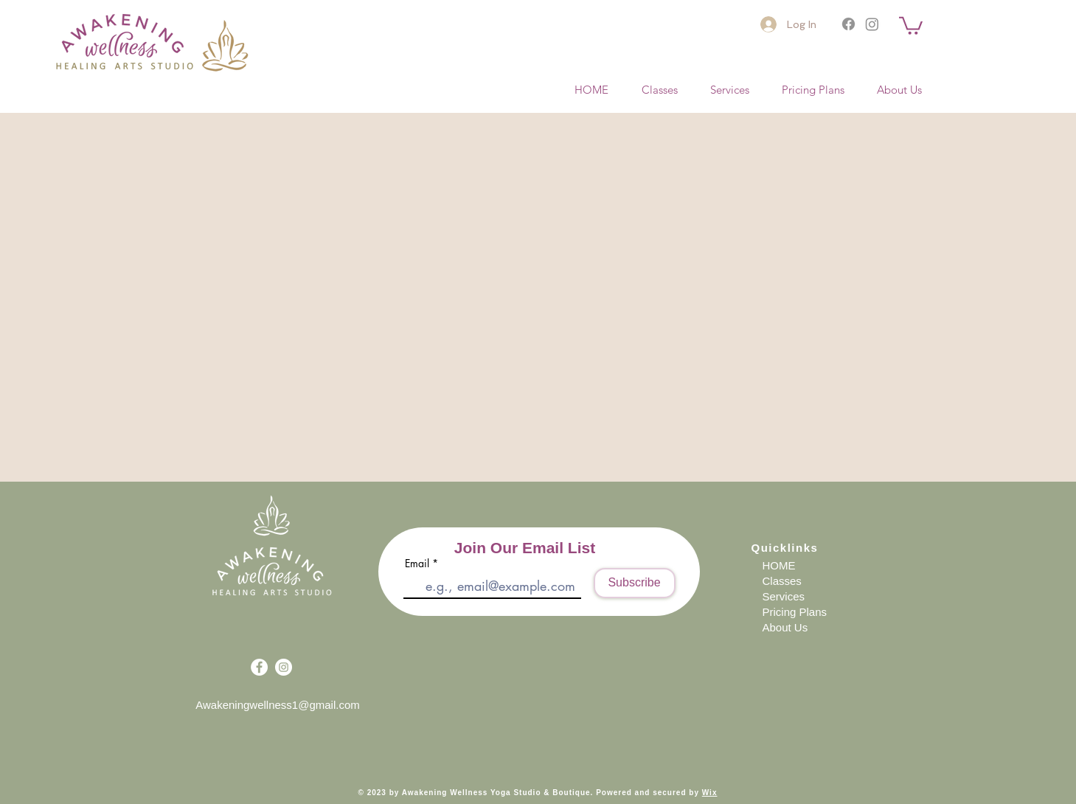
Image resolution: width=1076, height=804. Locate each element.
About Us (785, 627)
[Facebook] (848, 23)
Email (417, 563)
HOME (779, 565)
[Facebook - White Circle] (259, 667)
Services (784, 596)
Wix (710, 793)
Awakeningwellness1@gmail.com (277, 705)
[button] (911, 25)
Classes (782, 581)
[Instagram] (872, 23)
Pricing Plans (795, 612)
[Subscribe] (635, 583)
